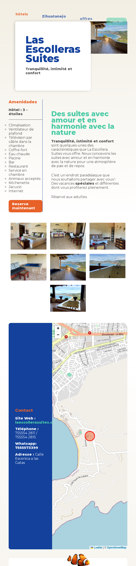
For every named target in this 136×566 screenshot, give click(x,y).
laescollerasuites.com (37, 422)
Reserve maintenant (23, 206)
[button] (58, 329)
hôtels (22, 19)
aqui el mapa (89, 436)
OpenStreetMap (116, 547)
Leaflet (96, 547)
